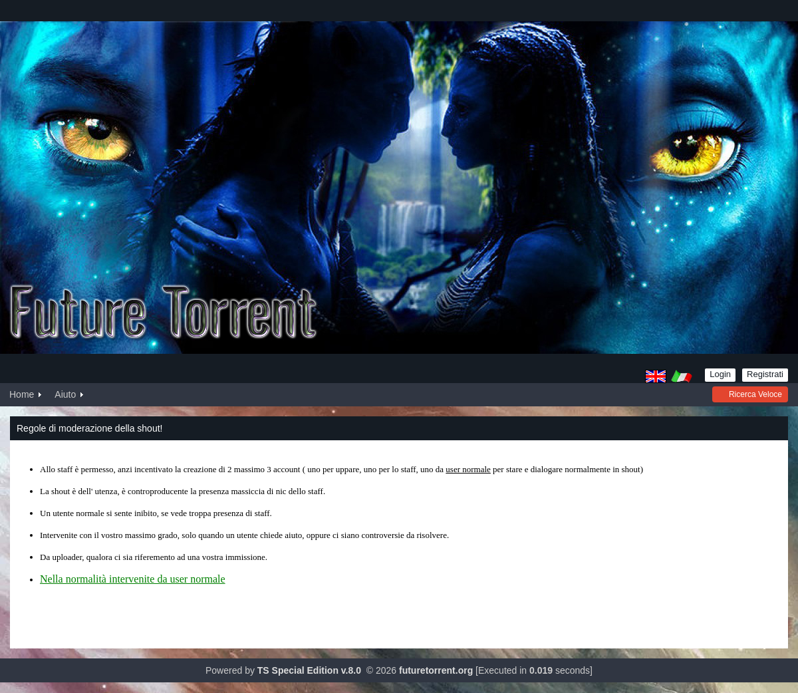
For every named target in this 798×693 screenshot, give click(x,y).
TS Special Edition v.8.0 (309, 670)
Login (720, 374)
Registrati (765, 374)
